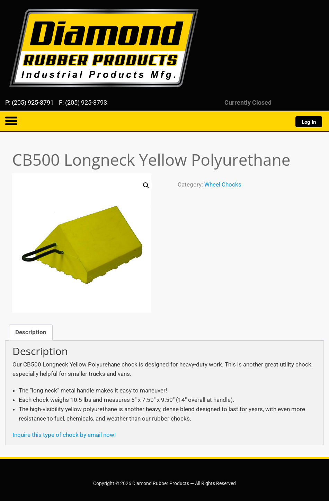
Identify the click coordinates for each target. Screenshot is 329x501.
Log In (309, 122)
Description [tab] (30, 332)
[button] (146, 185)
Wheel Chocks (222, 184)
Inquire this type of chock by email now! (64, 434)
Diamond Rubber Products (41, 10)
